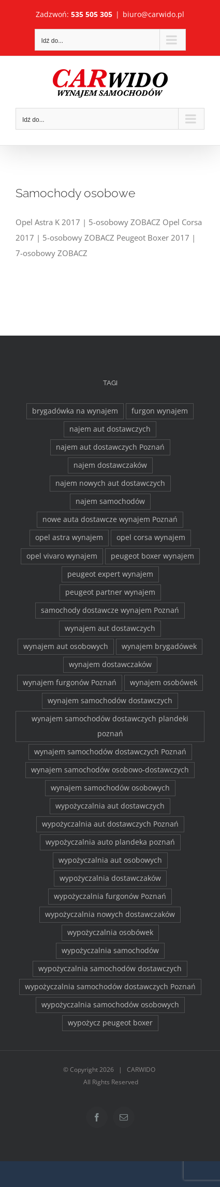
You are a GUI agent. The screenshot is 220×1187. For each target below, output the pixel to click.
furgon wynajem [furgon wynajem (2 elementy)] (159, 411)
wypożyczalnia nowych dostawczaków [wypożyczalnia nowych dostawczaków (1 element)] (110, 914)
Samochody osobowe (75, 193)
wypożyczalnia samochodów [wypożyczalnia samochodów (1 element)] (110, 950)
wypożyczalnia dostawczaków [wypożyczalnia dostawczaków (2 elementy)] (110, 878)
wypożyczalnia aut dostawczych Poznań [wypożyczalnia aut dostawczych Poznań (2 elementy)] (110, 824)
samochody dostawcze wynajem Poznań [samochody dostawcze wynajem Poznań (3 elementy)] (110, 610)
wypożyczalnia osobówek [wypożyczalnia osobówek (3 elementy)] (110, 932)
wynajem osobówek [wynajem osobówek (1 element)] (163, 682)
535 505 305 (91, 14)
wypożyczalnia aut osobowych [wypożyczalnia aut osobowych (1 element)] (110, 860)
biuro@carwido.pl (153, 14)
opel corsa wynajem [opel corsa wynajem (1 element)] (150, 537)
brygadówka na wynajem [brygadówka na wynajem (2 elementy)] (75, 411)
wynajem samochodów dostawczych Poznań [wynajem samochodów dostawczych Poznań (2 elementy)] (110, 751)
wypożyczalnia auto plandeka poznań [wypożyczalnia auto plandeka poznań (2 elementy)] (110, 842)
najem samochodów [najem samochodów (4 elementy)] (110, 501)
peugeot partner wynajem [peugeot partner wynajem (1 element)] (110, 592)
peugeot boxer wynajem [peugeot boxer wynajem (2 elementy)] (152, 556)
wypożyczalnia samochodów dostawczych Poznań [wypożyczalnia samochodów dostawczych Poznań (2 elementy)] (110, 986)
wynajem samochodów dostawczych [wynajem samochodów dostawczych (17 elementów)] (110, 700)
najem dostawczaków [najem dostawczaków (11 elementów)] (110, 465)
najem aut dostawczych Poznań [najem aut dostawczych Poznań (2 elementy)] (110, 447)
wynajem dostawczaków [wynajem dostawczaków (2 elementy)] (110, 664)
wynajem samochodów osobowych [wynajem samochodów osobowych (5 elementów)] (110, 788)
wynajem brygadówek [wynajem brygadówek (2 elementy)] (159, 646)
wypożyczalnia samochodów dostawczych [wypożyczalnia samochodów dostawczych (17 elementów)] (110, 968)
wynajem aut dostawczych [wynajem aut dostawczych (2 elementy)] (110, 628)
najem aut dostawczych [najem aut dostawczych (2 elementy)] (110, 429)
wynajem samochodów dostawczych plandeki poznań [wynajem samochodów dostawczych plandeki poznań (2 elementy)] (110, 726)
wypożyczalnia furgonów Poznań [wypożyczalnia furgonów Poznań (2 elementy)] (110, 896)
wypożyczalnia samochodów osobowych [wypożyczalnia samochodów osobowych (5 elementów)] (110, 1004)
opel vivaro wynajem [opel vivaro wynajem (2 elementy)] (61, 556)
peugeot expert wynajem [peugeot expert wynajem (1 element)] (110, 574)
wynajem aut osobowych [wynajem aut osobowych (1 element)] (65, 646)
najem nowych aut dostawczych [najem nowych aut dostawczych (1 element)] (110, 483)
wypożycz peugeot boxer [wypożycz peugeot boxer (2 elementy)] (110, 1022)
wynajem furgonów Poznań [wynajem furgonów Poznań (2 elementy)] (69, 682)
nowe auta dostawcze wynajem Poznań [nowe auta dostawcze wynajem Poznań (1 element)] (110, 519)
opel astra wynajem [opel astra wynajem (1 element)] (69, 537)
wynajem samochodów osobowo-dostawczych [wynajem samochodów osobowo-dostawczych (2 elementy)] (110, 769)
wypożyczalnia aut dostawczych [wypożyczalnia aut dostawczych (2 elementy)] (110, 806)
